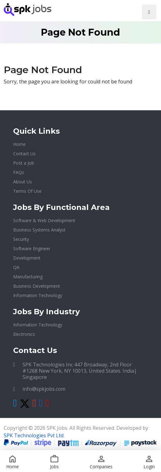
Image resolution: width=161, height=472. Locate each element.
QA (16, 267)
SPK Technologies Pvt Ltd (33, 435)
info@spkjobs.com (44, 388)
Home (19, 144)
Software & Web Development (44, 220)
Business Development (36, 286)
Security (21, 239)
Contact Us (24, 154)
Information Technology (37, 295)
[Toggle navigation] (149, 12)
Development (27, 258)
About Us (22, 182)
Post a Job (23, 163)
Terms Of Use (27, 191)
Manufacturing (28, 277)
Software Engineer (31, 248)
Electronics (24, 334)
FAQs (18, 172)
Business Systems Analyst (39, 230)
